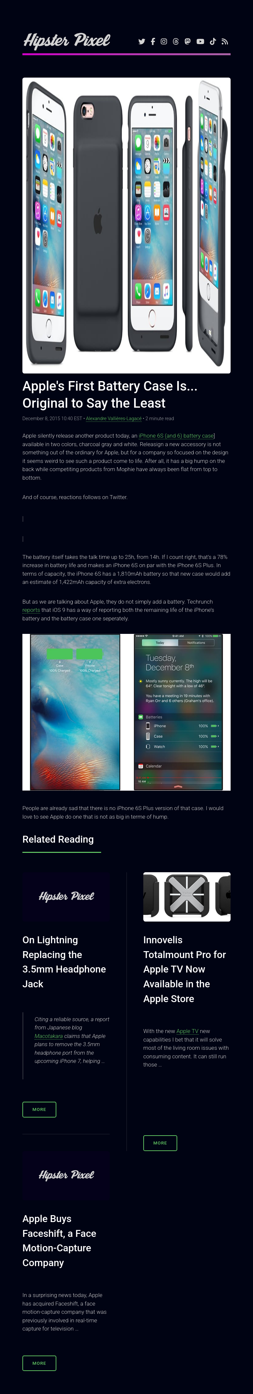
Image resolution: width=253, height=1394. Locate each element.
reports (31, 610)
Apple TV (188, 1031)
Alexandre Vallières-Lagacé (114, 418)
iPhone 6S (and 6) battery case (176, 435)
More (39, 1109)
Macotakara (49, 1036)
